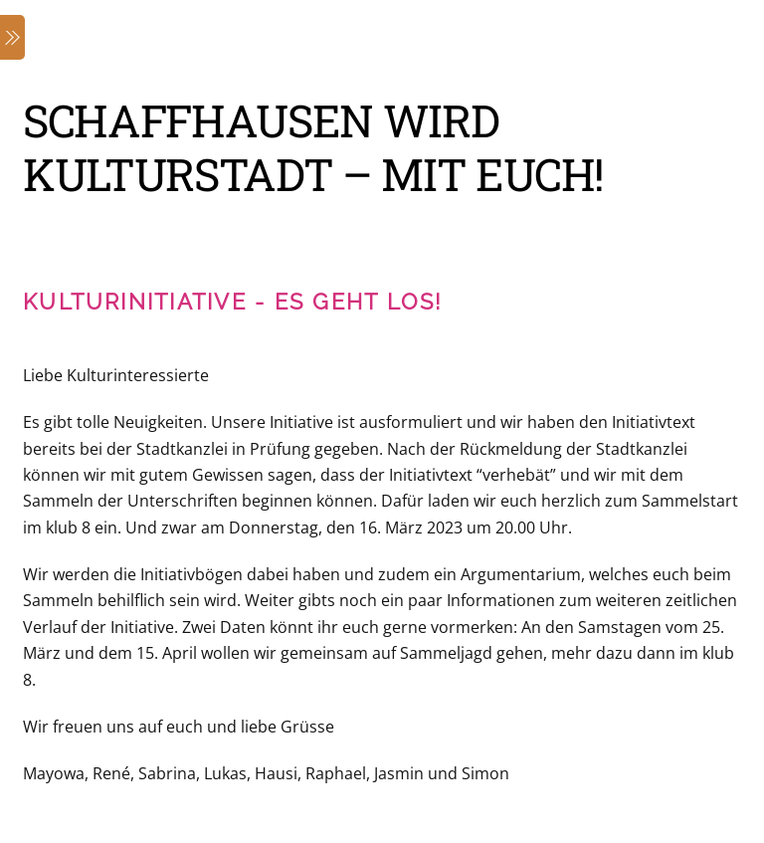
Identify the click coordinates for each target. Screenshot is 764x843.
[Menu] (12, 37)
